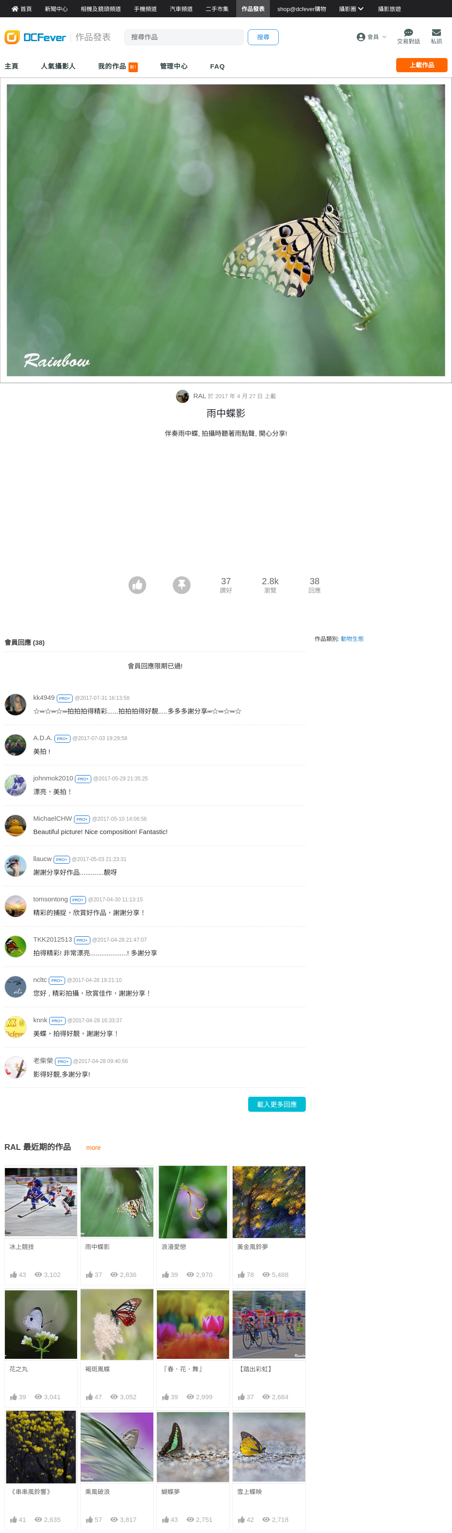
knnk (40, 1020)
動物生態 (352, 639)
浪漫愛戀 (173, 1246)
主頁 (11, 66)
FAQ (217, 66)
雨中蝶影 (97, 1246)
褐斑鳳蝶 (97, 1369)
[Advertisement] (226, 510)
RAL (192, 396)
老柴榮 (43, 1060)
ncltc (40, 979)
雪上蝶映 (249, 1426)
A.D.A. (42, 737)
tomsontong (50, 899)
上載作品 (421, 65)
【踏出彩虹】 (255, 1369)
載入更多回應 (277, 1104)
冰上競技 (21, 1246)
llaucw (42, 858)
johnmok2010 (53, 778)
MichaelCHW (52, 818)
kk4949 (44, 697)
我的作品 (117, 67)
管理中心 (174, 66)
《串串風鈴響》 (31, 1491)
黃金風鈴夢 (252, 1246)
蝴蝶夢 (170, 1426)
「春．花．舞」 (183, 1369)
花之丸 (18, 1369)
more (93, 1147)
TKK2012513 (52, 939)
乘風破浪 (97, 1491)
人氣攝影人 (58, 66)
